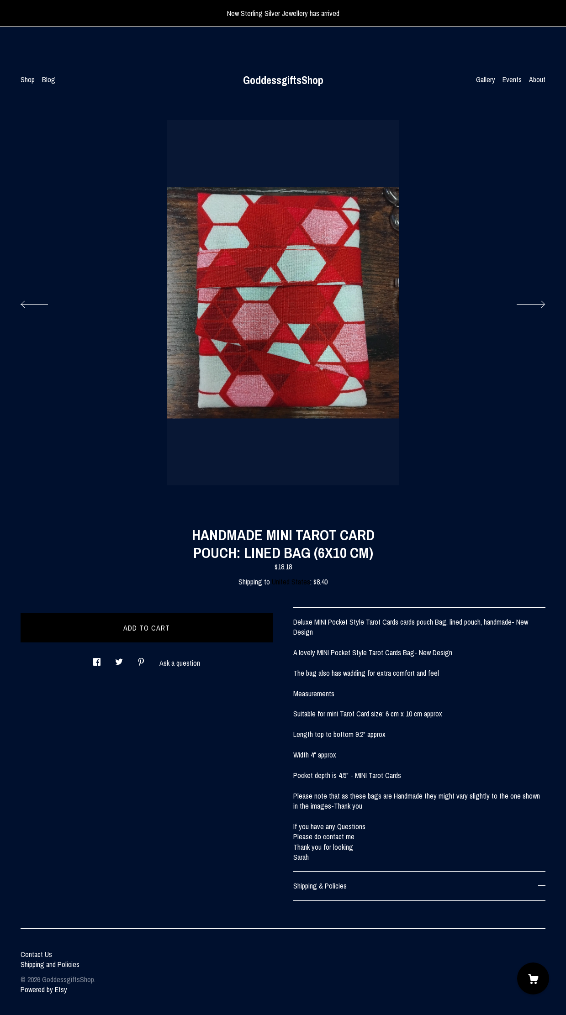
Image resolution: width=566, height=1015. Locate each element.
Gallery (485, 79)
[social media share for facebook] (97, 659)
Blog (48, 79)
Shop (28, 79)
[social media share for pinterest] (141, 659)
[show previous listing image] (43, 302)
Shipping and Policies (50, 964)
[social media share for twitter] (119, 659)
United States (291, 582)
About (537, 79)
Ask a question (179, 663)
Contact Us (36, 954)
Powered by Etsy (44, 989)
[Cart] (533, 978)
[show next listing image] (522, 302)
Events (512, 79)
